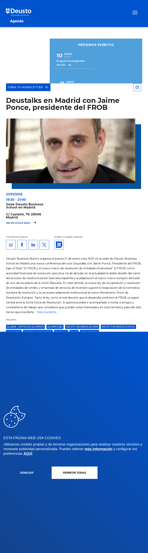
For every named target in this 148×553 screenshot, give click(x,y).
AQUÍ (28, 454)
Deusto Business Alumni (82, 326)
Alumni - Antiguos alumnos (25, 326)
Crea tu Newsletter (28, 87)
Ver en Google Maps (21, 223)
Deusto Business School (118, 326)
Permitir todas (74, 472)
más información (98, 449)
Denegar (27, 472)
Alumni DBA (55, 326)
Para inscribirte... (47, 312)
